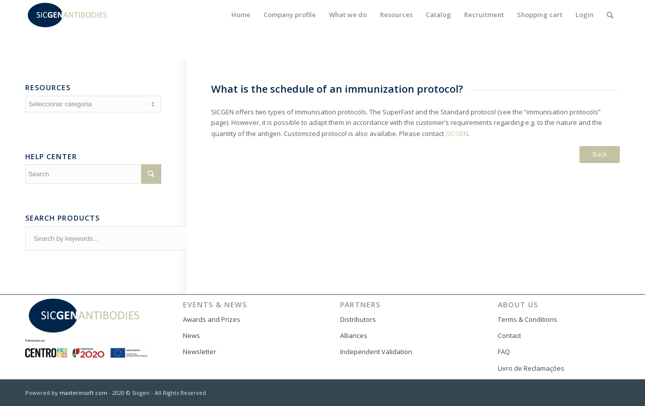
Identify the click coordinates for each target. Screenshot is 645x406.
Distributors (358, 319)
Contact (509, 335)
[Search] (610, 15)
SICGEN (456, 133)
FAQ (504, 351)
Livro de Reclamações (531, 368)
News (191, 335)
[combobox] (156, 238)
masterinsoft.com (83, 392)
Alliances (353, 335)
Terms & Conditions (527, 319)
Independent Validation (376, 351)
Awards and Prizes (211, 319)
